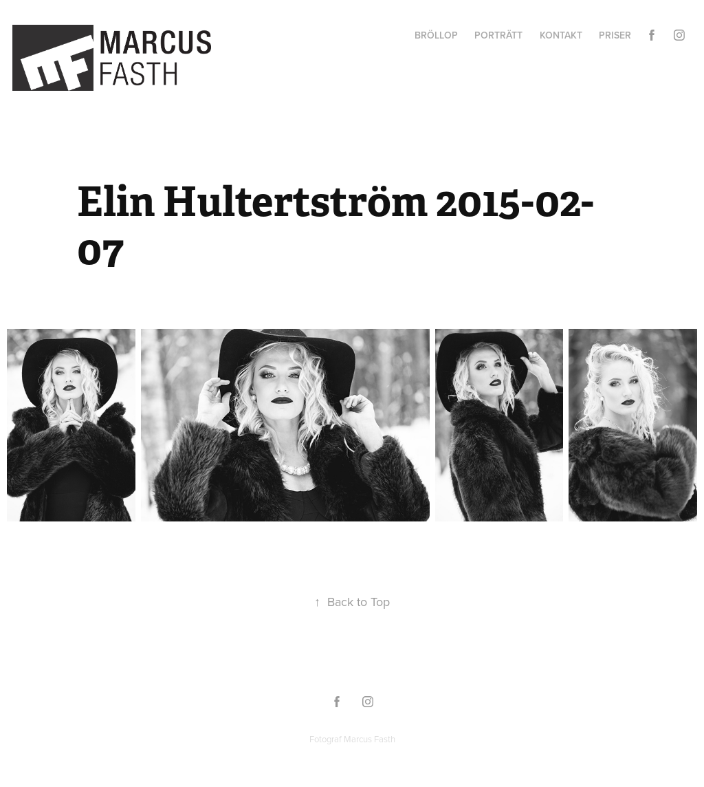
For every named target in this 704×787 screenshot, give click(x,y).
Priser (615, 35)
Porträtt (498, 35)
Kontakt (561, 35)
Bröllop (436, 35)
